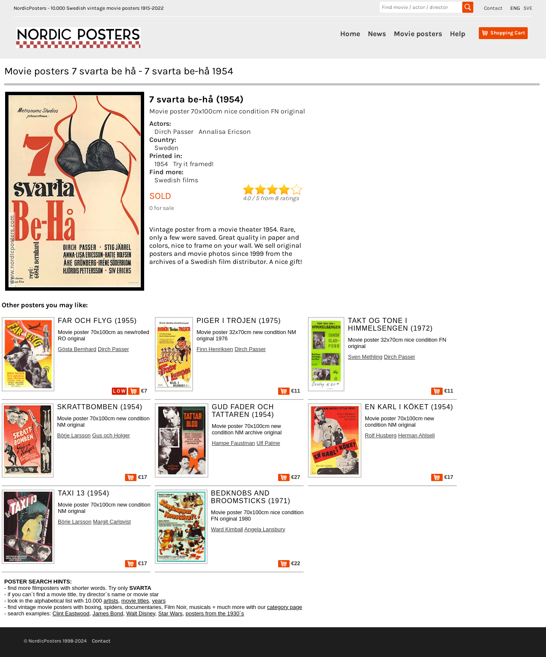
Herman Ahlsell (416, 435)
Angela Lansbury (265, 529)
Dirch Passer (173, 131)
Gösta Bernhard (77, 349)
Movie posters (418, 33)
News (377, 33)
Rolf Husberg (381, 435)
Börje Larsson (74, 435)
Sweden (166, 148)
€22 (289, 563)
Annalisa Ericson (225, 131)
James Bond (107, 613)
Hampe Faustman (233, 443)
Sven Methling (365, 357)
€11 (289, 391)
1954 (161, 164)
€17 (136, 477)
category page (284, 607)
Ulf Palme (268, 443)
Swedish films (176, 180)
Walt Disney (140, 613)
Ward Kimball (227, 529)
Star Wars (170, 613)
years (159, 601)
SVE (527, 8)
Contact (493, 8)
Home (350, 33)
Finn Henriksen (214, 349)
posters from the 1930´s (215, 613)
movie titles (135, 601)
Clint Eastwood (70, 613)
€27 (289, 477)
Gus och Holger (111, 435)
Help (457, 33)
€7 (137, 391)
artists (110, 601)
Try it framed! (193, 164)
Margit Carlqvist (112, 521)
